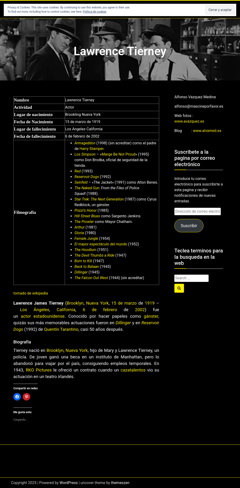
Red (78, 171)
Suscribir (189, 225)
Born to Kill (83, 261)
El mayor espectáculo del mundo (101, 244)
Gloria (79, 233)
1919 (150, 303)
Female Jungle (86, 238)
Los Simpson (85, 154)
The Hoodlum (85, 250)
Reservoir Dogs (87, 177)
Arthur (80, 227)
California (66, 309)
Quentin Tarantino (61, 329)
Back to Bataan (87, 266)
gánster (151, 316)
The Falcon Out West (91, 278)
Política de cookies (95, 11)
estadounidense (49, 316)
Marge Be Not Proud (118, 154)
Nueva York (97, 303)
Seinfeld (81, 182)
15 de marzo (124, 303)
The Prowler (84, 221)
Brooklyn (75, 303)
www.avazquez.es (189, 121)
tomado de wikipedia (30, 293)
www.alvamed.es (207, 130)
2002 (140, 309)
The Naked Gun (87, 188)
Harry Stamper (91, 148)
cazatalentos (133, 370)
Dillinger (81, 272)
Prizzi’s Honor (86, 210)
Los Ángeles (34, 309)
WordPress (69, 483)
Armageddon (85, 143)
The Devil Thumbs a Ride (94, 255)
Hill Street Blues (87, 216)
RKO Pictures (39, 370)
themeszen (120, 483)
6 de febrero (100, 309)
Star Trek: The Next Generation (99, 199)
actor (26, 316)
